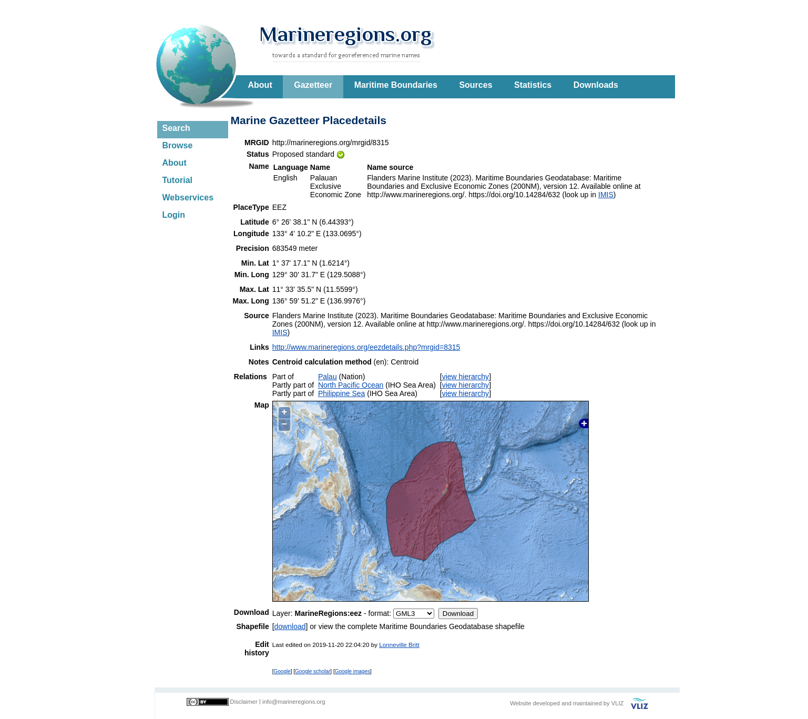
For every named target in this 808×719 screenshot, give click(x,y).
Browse (177, 145)
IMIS (605, 194)
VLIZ (617, 703)
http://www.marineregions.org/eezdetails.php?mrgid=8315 (366, 347)
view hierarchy (465, 376)
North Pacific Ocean (351, 385)
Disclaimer (244, 701)
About (260, 84)
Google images (352, 671)
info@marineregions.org (293, 701)
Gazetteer (313, 84)
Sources (475, 84)
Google (282, 671)
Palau (327, 376)
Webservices (188, 197)
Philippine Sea (341, 393)
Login (174, 214)
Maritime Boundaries (395, 84)
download (290, 626)
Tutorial (177, 180)
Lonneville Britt (399, 644)
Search (176, 128)
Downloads (596, 84)
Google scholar (312, 671)
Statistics (532, 84)
